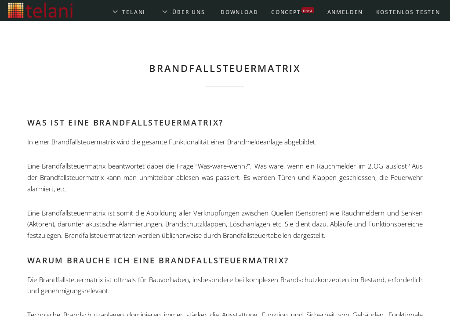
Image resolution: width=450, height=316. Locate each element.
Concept (292, 11)
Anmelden (345, 11)
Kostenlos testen (408, 11)
